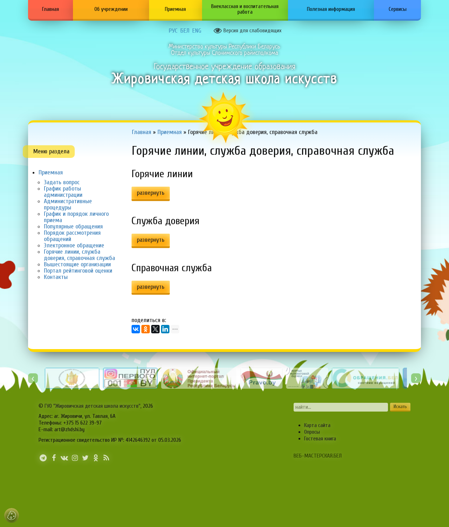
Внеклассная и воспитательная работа (245, 9)
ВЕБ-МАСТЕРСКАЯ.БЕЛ (318, 456)
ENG (196, 31)
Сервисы (398, 9)
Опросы (312, 432)
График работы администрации (63, 192)
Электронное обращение (74, 245)
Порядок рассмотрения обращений (72, 236)
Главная (50, 9)
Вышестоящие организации (77, 264)
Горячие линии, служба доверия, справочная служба (79, 255)
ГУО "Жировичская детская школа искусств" (92, 406)
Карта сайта (317, 425)
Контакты (56, 277)
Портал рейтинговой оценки (78, 270)
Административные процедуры (68, 204)
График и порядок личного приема (76, 217)
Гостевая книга (320, 438)
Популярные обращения (73, 226)
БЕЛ (184, 31)
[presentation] (33, 378)
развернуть (151, 192)
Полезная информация (331, 9)
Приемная (175, 9)
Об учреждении (111, 9)
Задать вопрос (62, 182)
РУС (173, 31)
